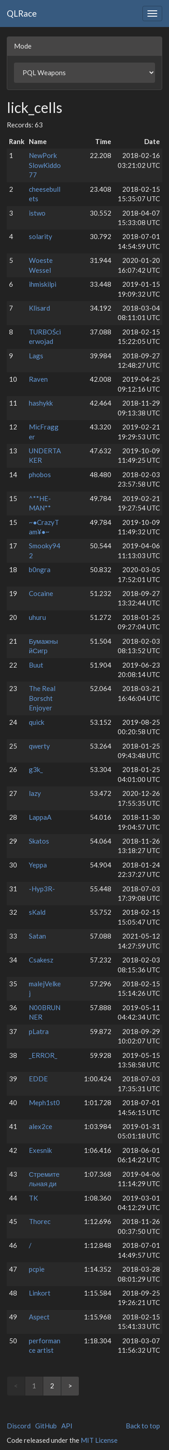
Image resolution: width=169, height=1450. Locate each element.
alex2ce (40, 1126)
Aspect (39, 1317)
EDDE (38, 1079)
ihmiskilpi (42, 284)
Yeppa (38, 865)
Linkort (39, 1293)
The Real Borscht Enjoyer (42, 698)
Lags (36, 356)
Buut (36, 665)
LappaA (40, 817)
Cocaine (41, 593)
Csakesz (41, 960)
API (67, 1426)
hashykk (41, 403)
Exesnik (40, 1150)
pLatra (39, 1031)
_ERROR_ (43, 1055)
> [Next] (70, 1386)
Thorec (39, 1221)
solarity (40, 236)
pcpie (37, 1269)
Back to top (143, 1426)
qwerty (39, 746)
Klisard (39, 308)
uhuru (37, 617)
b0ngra (39, 569)
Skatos (39, 841)
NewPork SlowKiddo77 (45, 165)
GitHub (46, 1426)
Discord (19, 1426)
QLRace (22, 13)
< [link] (16, 1386)
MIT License (99, 1440)
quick (36, 722)
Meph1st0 (44, 1102)
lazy (35, 793)
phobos (40, 474)
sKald (37, 912)
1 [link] (34, 1386)
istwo (37, 213)
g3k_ (36, 769)
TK (33, 1198)
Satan (37, 936)
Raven (38, 379)
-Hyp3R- (42, 889)
